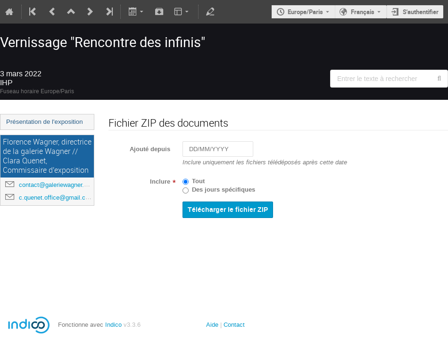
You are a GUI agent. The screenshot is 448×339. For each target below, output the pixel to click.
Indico (113, 325)
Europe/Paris (305, 12)
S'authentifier (421, 12)
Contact (234, 325)
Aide (212, 325)
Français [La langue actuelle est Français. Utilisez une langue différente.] (362, 12)
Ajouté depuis (150, 149)
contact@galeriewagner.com (57, 185)
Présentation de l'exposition (44, 121)
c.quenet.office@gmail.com (56, 198)
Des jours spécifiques (223, 190)
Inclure (160, 182)
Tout (198, 181)
